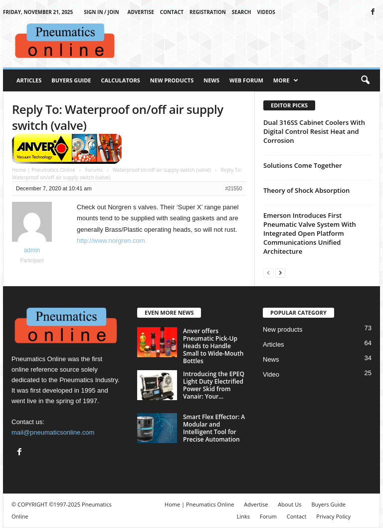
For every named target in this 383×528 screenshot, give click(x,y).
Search (241, 11)
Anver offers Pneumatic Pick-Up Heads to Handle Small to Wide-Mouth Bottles (213, 346)
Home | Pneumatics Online (43, 169)
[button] (365, 80)
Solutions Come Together (302, 165)
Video (271, 374)
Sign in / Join (101, 11)
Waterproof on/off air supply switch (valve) (162, 169)
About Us (289, 504)
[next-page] (280, 272)
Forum (268, 516)
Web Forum (246, 80)
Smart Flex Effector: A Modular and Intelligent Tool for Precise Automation (214, 428)
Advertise (141, 11)
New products (282, 329)
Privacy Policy (333, 516)
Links (243, 516)
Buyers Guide (71, 80)
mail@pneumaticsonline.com (52, 432)
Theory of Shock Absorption (306, 190)
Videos (266, 11)
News (211, 80)
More (286, 80)
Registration (208, 11)
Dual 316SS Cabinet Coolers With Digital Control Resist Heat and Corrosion (314, 131)
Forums (93, 169)
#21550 (233, 188)
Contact (172, 11)
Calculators (120, 80)
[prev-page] (268, 272)
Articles (28, 80)
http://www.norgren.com (111, 240)
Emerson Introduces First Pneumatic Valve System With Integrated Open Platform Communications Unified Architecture (309, 233)
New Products (171, 80)
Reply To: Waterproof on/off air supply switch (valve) (117, 117)
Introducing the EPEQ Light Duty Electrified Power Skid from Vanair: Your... (213, 385)
